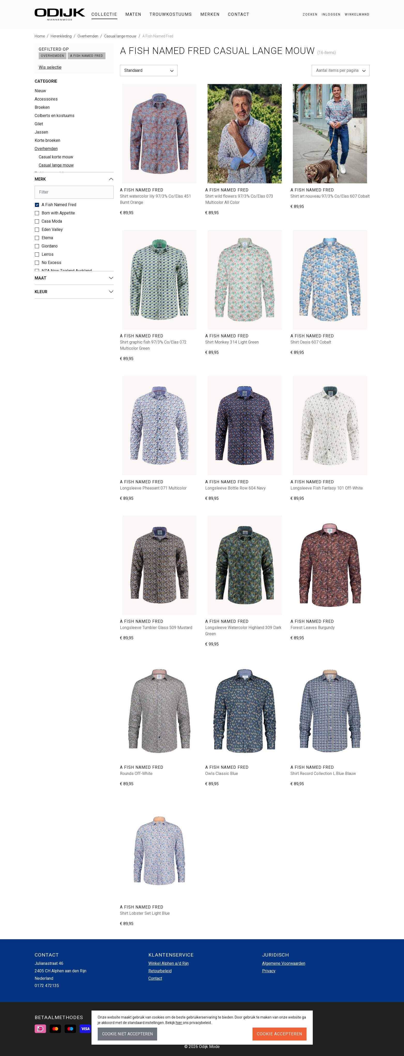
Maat (41, 278)
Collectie (104, 14)
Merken (210, 14)
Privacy (269, 970)
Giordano (50, 246)
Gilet (39, 123)
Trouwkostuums (171, 14)
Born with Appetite (58, 213)
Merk (40, 179)
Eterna (47, 237)
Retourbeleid (160, 970)
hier (179, 1023)
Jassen (41, 132)
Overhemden (88, 36)
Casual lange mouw (120, 36)
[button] (355, 14)
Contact (238, 14)
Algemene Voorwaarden (283, 963)
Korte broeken (47, 140)
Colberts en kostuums (54, 115)
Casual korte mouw (56, 156)
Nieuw (40, 90)
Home (40, 36)
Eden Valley (52, 229)
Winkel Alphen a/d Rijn (168, 963)
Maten (133, 14)
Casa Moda (52, 221)
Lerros (48, 254)
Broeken (42, 107)
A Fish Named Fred (157, 36)
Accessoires (46, 99)
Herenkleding (61, 36)
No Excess (51, 262)
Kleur (41, 291)
